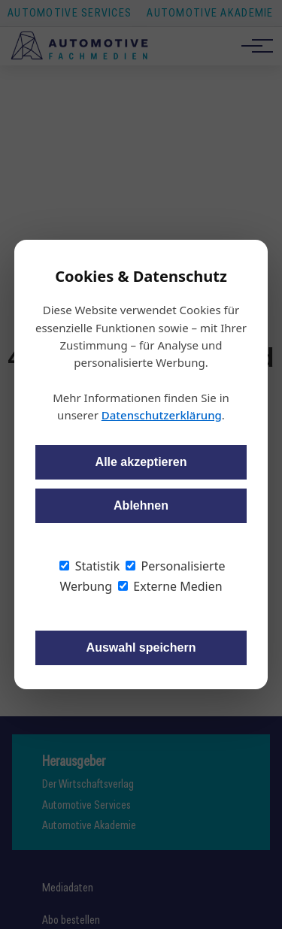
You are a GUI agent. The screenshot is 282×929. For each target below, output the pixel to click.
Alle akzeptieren (141, 461)
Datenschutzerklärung (162, 414)
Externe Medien (170, 586)
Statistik (89, 566)
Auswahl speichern (141, 647)
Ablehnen (141, 505)
